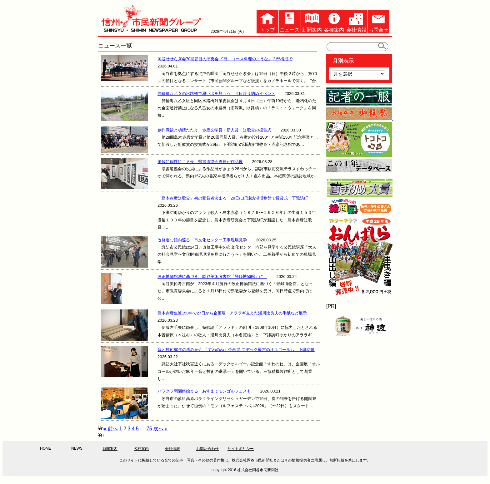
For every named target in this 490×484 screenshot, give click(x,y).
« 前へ (111, 428)
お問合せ (378, 21)
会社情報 (356, 21)
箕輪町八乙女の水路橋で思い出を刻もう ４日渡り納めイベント (216, 93)
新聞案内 (312, 21)
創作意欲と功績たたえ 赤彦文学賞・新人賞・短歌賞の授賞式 (214, 130)
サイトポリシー (241, 449)
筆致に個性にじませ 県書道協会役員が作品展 (200, 161)
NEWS (76, 448)
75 (149, 428)
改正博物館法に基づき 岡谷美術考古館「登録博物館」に (212, 276)
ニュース (290, 21)
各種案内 (334, 21)
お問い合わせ (207, 449)
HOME (45, 448)
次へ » (160, 428)
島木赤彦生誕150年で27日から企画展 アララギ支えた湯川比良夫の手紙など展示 (232, 313)
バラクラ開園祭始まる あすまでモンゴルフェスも (204, 391)
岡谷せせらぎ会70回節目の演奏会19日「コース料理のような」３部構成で (225, 59)
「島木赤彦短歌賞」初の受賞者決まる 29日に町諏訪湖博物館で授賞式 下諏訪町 (233, 198)
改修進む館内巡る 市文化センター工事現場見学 (202, 240)
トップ (267, 21)
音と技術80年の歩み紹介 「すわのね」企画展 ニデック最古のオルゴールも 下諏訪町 (236, 349)
